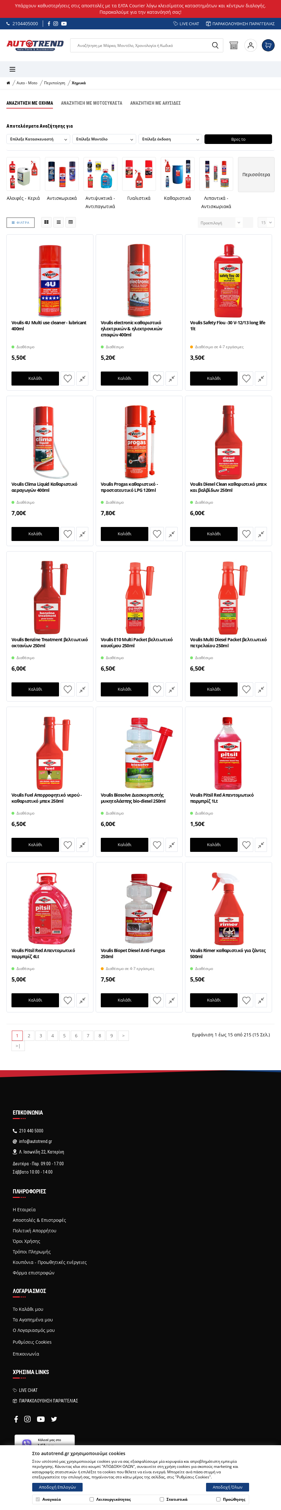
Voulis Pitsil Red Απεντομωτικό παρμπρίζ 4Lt (43, 953)
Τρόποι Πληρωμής (32, 1252)
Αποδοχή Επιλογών (57, 1487)
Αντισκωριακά (62, 198)
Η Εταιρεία (24, 1210)
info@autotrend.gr (32, 1141)
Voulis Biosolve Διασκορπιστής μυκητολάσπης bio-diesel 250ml (133, 798)
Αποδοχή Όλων (227, 1487)
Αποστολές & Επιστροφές (39, 1220)
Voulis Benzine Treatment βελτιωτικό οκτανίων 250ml (49, 642)
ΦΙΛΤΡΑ (20, 222)
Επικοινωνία (26, 1354)
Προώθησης (230, 1499)
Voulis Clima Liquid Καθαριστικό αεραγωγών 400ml (44, 487)
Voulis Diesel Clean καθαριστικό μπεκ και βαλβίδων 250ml (228, 487)
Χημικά (79, 83)
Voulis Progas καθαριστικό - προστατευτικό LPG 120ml (129, 487)
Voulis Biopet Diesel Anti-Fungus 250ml (133, 953)
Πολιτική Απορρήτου (34, 1231)
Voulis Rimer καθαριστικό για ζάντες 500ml (228, 953)
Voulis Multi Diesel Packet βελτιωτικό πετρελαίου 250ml (228, 642)
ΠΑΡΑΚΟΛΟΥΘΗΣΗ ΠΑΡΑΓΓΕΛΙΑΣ (240, 23)
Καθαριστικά (177, 198)
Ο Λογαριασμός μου (34, 1330)
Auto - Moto (27, 83)
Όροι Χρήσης (26, 1241)
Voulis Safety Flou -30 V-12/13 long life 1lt (227, 325)
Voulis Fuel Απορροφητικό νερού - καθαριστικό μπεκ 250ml (46, 798)
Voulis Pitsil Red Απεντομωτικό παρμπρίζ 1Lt (222, 798)
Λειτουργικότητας (110, 1499)
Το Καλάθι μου (28, 1309)
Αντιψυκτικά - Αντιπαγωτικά (100, 202)
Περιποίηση (54, 83)
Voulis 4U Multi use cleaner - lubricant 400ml (48, 325)
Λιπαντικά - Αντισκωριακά (216, 202)
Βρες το (240, 139)
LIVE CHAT (186, 23)
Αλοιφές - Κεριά (23, 198)
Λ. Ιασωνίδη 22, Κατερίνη (38, 1151)
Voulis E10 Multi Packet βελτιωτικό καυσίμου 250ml (137, 642)
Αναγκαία (48, 1499)
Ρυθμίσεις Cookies (32, 1342)
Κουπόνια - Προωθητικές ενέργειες (50, 1262)
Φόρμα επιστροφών (34, 1273)
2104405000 (22, 23)
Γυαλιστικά (139, 198)
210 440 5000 (28, 1130)
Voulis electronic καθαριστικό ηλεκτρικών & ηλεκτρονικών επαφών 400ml (131, 328)
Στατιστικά (174, 1499)
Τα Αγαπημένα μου (33, 1320)
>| (18, 1046)
